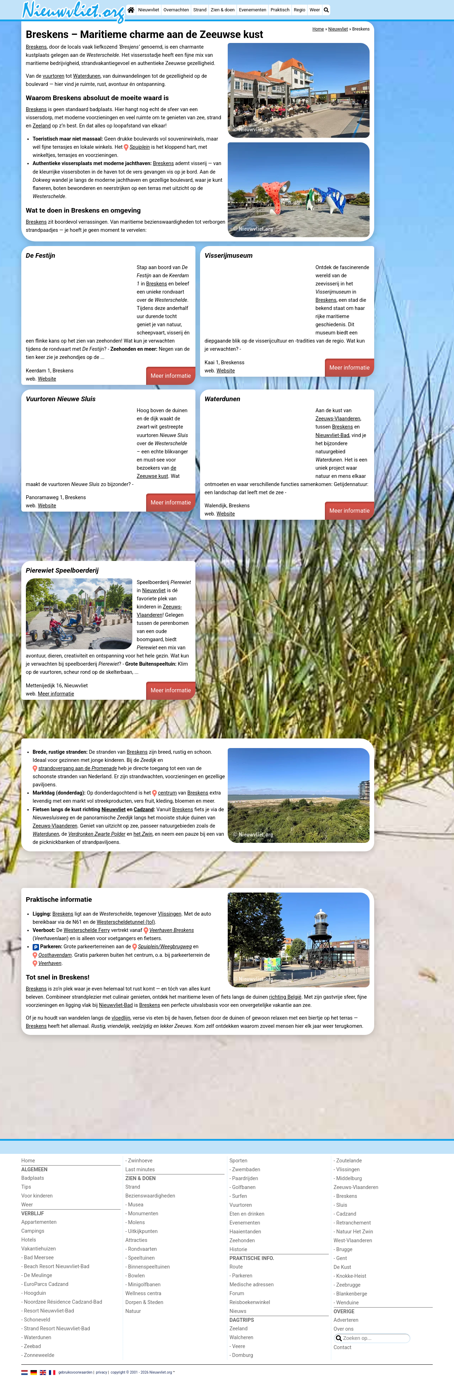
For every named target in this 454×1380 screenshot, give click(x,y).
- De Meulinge (36, 1275)
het (143, 834)
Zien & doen (222, 9)
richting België (285, 997)
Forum (236, 1294)
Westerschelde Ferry (86, 930)
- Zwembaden (244, 1170)
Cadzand (144, 810)
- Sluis (340, 1205)
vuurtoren (53, 76)
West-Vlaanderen (353, 1241)
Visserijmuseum (229, 255)
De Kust (342, 1267)
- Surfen (238, 1196)
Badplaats (32, 1178)
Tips (26, 1187)
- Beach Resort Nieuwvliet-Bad (55, 1267)
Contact (342, 1347)
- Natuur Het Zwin (353, 1232)
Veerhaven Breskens (171, 930)
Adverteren (346, 1320)
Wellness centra (143, 1294)
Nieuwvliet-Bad (332, 435)
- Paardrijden (243, 1179)
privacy (101, 1372)
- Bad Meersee (37, 1258)
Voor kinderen (37, 1196)
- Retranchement (352, 1223)
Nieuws (238, 1311)
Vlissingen (169, 914)
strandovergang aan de (77, 768)
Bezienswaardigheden (150, 1196)
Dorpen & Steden (145, 1302)
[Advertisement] (404, 184)
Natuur (133, 1311)
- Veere (237, 1346)
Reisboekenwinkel (249, 1302)
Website (47, 379)
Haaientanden (245, 1232)
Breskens (36, 47)
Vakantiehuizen (38, 1249)
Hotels (28, 1240)
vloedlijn (121, 1018)
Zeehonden (242, 1241)
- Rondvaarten (141, 1249)
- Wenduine (346, 1303)
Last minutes (140, 1170)
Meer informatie (171, 375)
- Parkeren (240, 1276)
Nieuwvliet (148, 9)
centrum (167, 793)
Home (28, 1161)
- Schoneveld (35, 1320)
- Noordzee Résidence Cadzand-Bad (61, 1302)
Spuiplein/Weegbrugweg (165, 947)
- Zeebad (31, 1346)
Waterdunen (86, 76)
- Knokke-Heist (350, 1276)
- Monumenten (142, 1214)
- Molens (135, 1223)
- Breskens (345, 1196)
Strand (199, 9)
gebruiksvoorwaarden (76, 1372)
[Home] (131, 10)
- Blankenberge (350, 1294)
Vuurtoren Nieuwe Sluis (61, 399)
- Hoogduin (33, 1293)
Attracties (137, 1240)
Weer (315, 9)
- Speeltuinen (140, 1258)
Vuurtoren (240, 1205)
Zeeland (42, 126)
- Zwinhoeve (139, 1161)
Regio (299, 9)
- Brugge (343, 1250)
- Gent (340, 1258)
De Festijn (40, 255)
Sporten (238, 1161)
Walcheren (241, 1338)
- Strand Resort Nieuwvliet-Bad (55, 1329)
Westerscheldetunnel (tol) (126, 922)
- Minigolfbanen (143, 1285)
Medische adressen (251, 1285)
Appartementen (38, 1222)
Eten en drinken (246, 1214)
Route (236, 1267)
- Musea (135, 1205)
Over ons (344, 1329)
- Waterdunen (36, 1338)
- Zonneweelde (37, 1355)
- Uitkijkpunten (142, 1231)
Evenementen (252, 9)
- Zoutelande (348, 1161)
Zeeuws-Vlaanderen (337, 419)
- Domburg (241, 1355)
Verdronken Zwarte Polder (96, 834)
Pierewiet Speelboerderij (62, 570)
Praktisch (280, 9)
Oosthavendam (55, 955)
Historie (238, 1250)
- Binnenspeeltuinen (148, 1267)
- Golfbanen (242, 1187)
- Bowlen (135, 1276)
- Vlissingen (347, 1170)
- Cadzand (345, 1214)
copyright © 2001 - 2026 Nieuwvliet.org (141, 1372)
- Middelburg (348, 1179)
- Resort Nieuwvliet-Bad (47, 1311)
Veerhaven (49, 963)
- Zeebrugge (347, 1285)
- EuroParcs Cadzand (44, 1284)
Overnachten (176, 9)
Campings (32, 1231)
